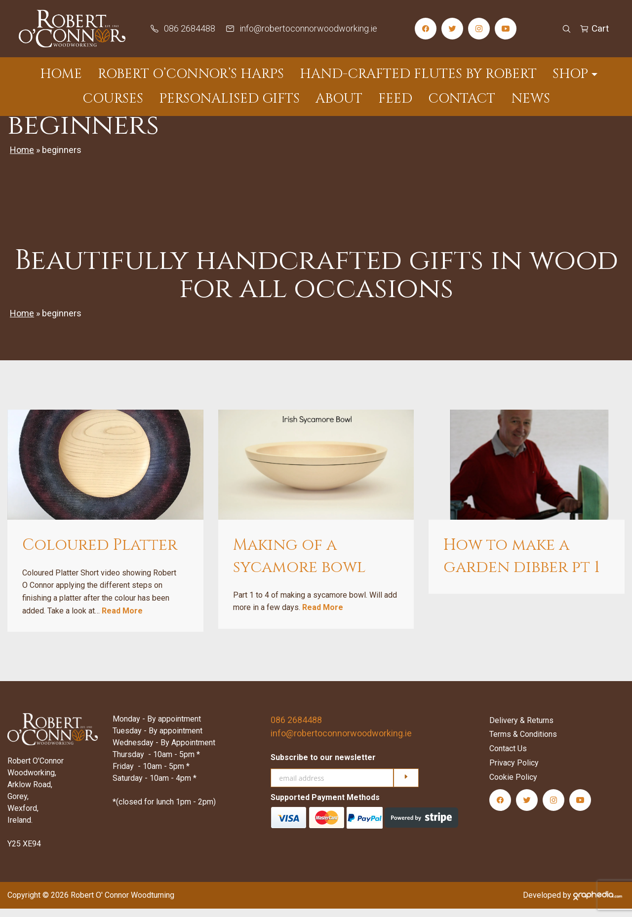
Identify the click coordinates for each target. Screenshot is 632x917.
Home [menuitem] (61, 74)
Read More (122, 618)
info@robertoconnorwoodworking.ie (341, 741)
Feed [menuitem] (395, 99)
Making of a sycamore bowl (299, 564)
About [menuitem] (339, 99)
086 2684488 (296, 728)
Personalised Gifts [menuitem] (229, 99)
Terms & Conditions (523, 742)
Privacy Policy (514, 771)
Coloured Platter (99, 553)
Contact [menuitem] (461, 99)
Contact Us (508, 757)
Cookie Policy (513, 785)
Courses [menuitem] (112, 99)
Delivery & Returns (521, 728)
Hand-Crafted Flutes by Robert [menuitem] (418, 74)
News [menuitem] (530, 99)
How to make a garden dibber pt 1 (521, 564)
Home (22, 158)
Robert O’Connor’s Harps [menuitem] (191, 74)
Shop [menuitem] (570, 74)
